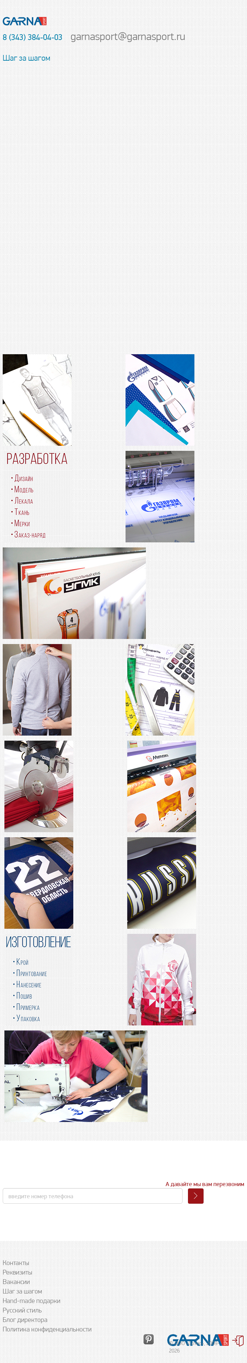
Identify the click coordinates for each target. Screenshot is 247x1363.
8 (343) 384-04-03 (32, 37)
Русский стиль (22, 1310)
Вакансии (16, 1282)
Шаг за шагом (22, 1291)
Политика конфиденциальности (47, 1329)
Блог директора (25, 1320)
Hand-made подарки (31, 1301)
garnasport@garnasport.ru (128, 36)
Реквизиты (17, 1272)
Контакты (16, 1263)
